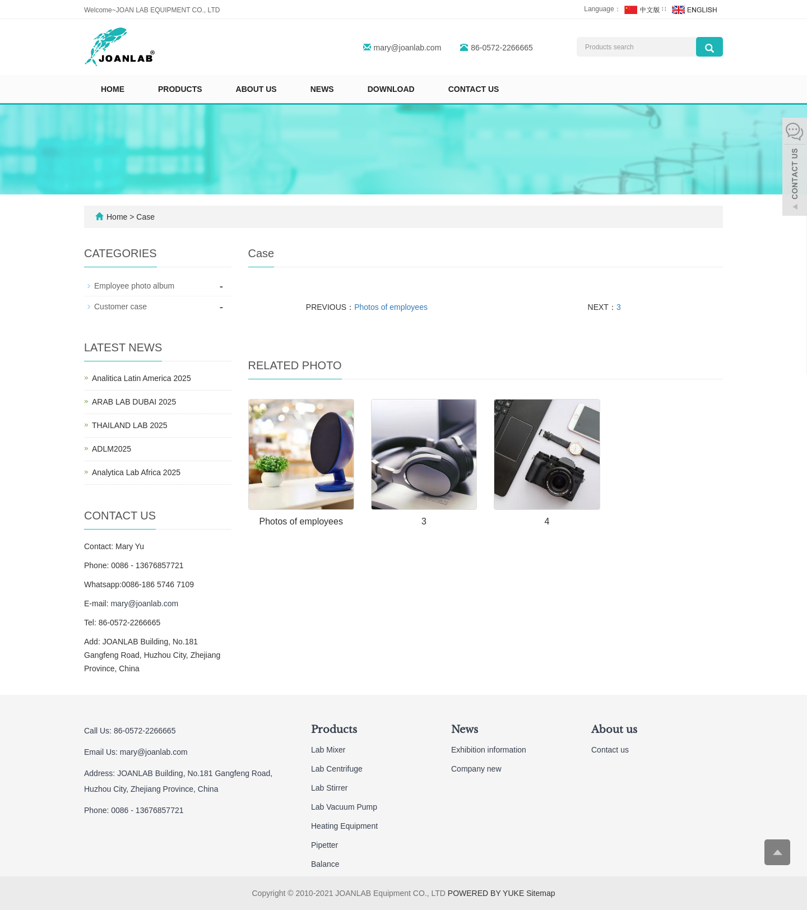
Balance (325, 864)
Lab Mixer (328, 749)
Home (112, 89)
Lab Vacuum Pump (344, 806)
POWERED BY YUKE (487, 893)
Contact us (473, 89)
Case (145, 216)
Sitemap (540, 893)
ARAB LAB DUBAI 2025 (134, 401)
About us (256, 89)
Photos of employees (391, 307)
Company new (476, 768)
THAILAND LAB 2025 (130, 425)
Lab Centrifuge (337, 768)
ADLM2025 (111, 448)
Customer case (120, 306)
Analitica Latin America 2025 (141, 378)
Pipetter (324, 845)
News (322, 89)
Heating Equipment (344, 825)
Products (180, 89)
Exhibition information (488, 749)
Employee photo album (134, 285)
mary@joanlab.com (408, 47)
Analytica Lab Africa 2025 (136, 472)
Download (391, 89)
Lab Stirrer (329, 787)
